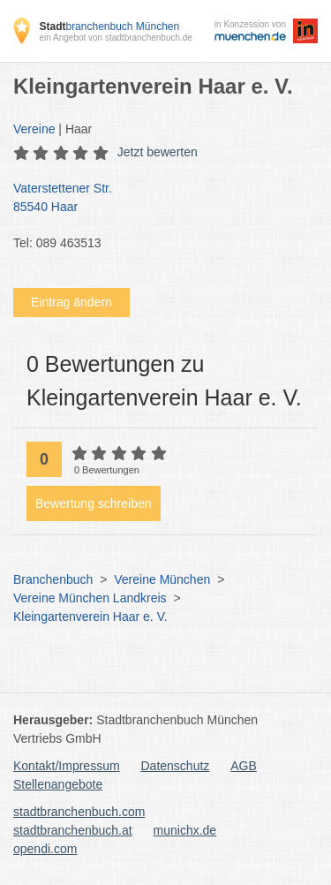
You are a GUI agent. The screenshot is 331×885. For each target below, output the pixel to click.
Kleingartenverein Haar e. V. (90, 616)
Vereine (34, 129)
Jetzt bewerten (157, 152)
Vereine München (162, 579)
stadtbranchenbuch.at (72, 830)
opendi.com (45, 849)
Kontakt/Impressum (66, 766)
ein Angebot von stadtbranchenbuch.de (115, 37)
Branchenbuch (53, 579)
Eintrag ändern (71, 302)
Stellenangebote (57, 784)
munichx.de (185, 830)
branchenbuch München (109, 26)
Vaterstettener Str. (156, 198)
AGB (243, 766)
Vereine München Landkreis (90, 598)
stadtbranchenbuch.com (79, 812)
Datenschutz (175, 766)
